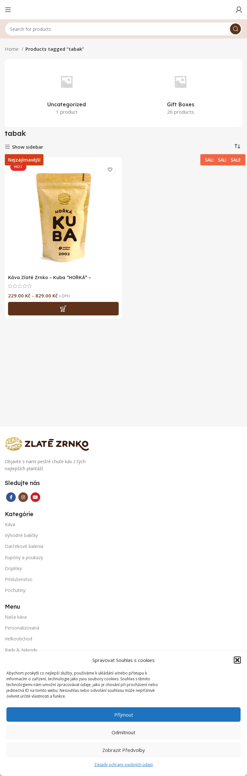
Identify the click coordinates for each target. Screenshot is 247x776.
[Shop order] (237, 146)
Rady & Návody (21, 650)
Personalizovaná (22, 628)
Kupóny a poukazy (24, 557)
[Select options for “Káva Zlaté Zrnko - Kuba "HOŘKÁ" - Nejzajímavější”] (63, 308)
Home (12, 49)
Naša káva (16, 617)
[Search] (123, 29)
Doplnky (13, 568)
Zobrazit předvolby (123, 750)
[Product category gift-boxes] (180, 92)
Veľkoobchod (18, 639)
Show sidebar (27, 147)
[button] (237, 660)
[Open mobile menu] (8, 9)
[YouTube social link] (35, 497)
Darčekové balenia (24, 546)
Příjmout (123, 714)
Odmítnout (123, 732)
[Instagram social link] (23, 497)
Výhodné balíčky (21, 535)
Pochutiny (15, 590)
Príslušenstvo (18, 579)
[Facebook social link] (11, 497)
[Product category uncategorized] (66, 92)
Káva (10, 524)
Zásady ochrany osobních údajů (123, 764)
